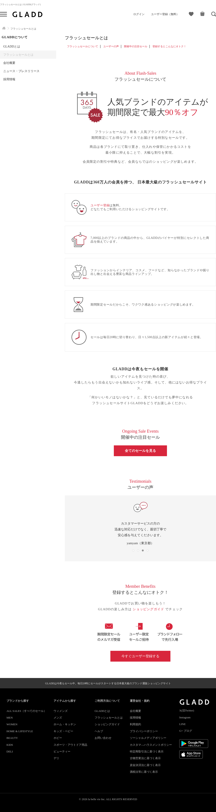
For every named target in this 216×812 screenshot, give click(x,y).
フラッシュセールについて (82, 46)
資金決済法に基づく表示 (145, 765)
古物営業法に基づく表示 (145, 758)
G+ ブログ (185, 730)
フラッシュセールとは (18, 54)
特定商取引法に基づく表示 (147, 751)
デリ (56, 758)
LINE (182, 724)
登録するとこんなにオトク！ (169, 46)
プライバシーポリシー (144, 731)
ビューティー (62, 751)
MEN (9, 717)
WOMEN (11, 724)
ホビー (58, 737)
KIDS (9, 744)
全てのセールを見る (140, 451)
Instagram (185, 717)
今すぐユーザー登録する (140, 656)
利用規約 (135, 724)
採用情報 (9, 79)
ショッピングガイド (149, 609)
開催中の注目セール (135, 46)
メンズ (58, 717)
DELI (9, 751)
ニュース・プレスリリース (21, 71)
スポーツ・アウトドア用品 (70, 744)
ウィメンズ (61, 711)
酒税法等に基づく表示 (144, 771)
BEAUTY (12, 737)
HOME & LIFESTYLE (19, 731)
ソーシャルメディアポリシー (148, 737)
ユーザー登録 (100, 205)
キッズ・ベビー (63, 731)
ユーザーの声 (111, 46)
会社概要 (9, 63)
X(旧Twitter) (186, 710)
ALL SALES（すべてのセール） (26, 711)
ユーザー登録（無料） (165, 14)
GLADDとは (11, 46)
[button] (133, 550)
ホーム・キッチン (65, 724)
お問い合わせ (103, 737)
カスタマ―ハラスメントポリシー (151, 744)
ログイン (139, 14)
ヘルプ (99, 731)
